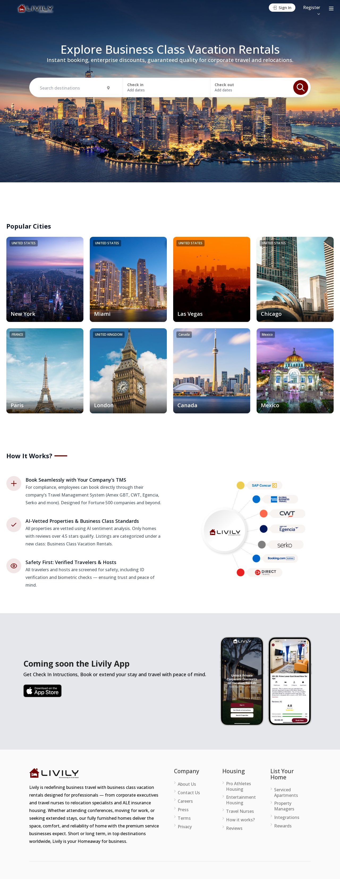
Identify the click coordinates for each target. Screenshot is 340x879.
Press (183, 810)
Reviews (234, 828)
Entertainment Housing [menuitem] (241, 800)
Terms (184, 818)
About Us (187, 784)
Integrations (286, 817)
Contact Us (189, 793)
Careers (185, 801)
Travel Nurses (240, 811)
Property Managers (284, 806)
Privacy (185, 827)
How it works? (240, 820)
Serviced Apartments (286, 792)
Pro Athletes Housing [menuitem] (238, 786)
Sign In (282, 7)
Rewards (283, 826)
